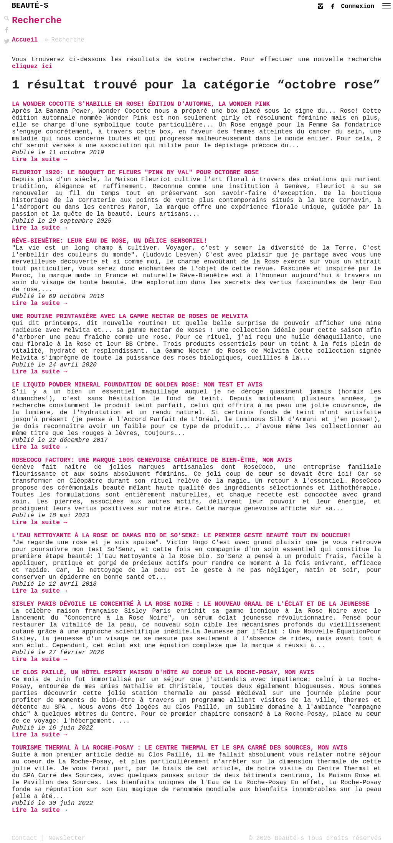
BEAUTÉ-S (30, 5)
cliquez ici (32, 66)
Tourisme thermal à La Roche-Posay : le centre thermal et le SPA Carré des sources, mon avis (179, 748)
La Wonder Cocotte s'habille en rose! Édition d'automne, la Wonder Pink (141, 104)
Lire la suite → (39, 159)
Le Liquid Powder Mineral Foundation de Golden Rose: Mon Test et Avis (137, 385)
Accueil (25, 40)
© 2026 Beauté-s (276, 838)
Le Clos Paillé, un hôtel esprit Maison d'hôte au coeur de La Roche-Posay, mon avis (163, 672)
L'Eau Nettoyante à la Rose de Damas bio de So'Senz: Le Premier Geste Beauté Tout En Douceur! (181, 535)
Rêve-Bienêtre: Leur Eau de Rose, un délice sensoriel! (109, 241)
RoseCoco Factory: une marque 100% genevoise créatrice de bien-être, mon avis (152, 460)
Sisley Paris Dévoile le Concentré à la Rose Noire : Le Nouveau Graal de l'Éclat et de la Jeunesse (190, 604)
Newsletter (66, 838)
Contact (24, 838)
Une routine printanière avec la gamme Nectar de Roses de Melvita (130, 316)
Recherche (37, 20)
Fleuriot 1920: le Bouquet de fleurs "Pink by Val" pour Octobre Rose (135, 172)
